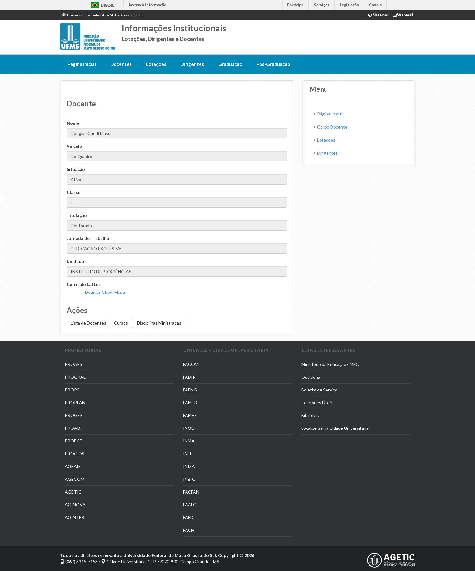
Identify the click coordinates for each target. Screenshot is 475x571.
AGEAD (72, 466)
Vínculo (74, 146)
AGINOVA (75, 504)
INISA (189, 466)
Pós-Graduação (273, 64)
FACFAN (191, 491)
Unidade (75, 261)
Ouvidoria (310, 377)
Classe (73, 192)
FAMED (190, 402)
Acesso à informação (147, 4)
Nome (73, 123)
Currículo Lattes (84, 284)
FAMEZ (190, 415)
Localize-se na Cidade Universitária (335, 428)
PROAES (73, 364)
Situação (76, 169)
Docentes (121, 64)
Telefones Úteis (317, 402)
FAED (188, 517)
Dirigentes (192, 64)
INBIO (189, 479)
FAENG (190, 389)
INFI (187, 453)
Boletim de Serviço (319, 389)
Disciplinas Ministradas (159, 322)
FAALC (189, 504)
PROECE (73, 440)
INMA (189, 440)
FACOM (191, 364)
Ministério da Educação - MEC (330, 364)
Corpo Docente (332, 126)
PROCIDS (74, 453)
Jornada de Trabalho (88, 238)
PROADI (73, 428)
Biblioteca (311, 415)
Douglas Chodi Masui (105, 292)
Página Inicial (82, 64)
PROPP (72, 389)
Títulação (77, 215)
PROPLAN (75, 402)
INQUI (189, 428)
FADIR (189, 377)
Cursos (121, 322)
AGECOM (74, 479)
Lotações (156, 64)
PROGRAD (76, 377)
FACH (188, 530)
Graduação (230, 64)
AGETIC (73, 491)
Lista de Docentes (88, 322)
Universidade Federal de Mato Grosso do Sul (102, 15)
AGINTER (74, 517)
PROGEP (74, 415)
